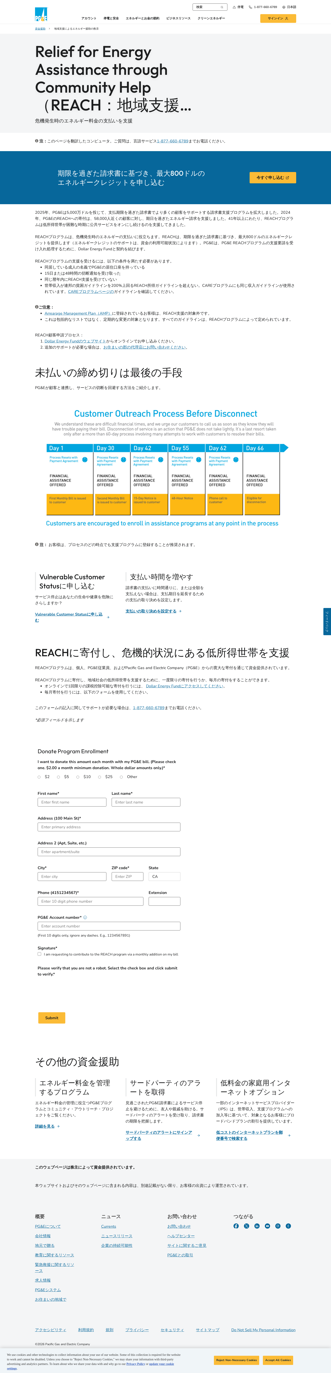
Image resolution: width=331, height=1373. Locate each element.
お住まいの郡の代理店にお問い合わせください (144, 347)
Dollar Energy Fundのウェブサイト (75, 341)
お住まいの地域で (50, 1299)
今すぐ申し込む (273, 177)
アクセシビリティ (50, 1330)
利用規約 (86, 1330)
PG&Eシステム (48, 1290)
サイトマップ (207, 1330)
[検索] (222, 6)
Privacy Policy (135, 1364)
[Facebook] (236, 1226)
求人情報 (43, 1280)
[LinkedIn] (257, 1226)
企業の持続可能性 (117, 1245)
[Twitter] (246, 1226)
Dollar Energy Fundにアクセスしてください (184, 686)
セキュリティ (172, 1330)
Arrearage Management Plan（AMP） (78, 313)
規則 (109, 1330)
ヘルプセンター (181, 1236)
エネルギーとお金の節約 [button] (142, 18)
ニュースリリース (117, 1236)
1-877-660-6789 (172, 141)
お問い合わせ (179, 1226)
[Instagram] (278, 1226)
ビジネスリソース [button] (178, 18)
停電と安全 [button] (111, 18)
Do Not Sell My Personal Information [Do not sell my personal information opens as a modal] (263, 1330)
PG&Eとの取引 (180, 1255)
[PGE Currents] (288, 1226)
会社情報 (43, 1236)
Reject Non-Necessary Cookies (236, 1360)
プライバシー (137, 1330)
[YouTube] (267, 1226)
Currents (108, 1226)
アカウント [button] (89, 18)
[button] (238, 7)
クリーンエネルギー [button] (211, 18)
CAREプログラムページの (91, 291)
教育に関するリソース (54, 1255)
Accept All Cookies (278, 1360)
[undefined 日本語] (289, 7)
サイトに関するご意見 (187, 1245)
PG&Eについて (48, 1226)
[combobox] (210, 7)
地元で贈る (45, 1245)
